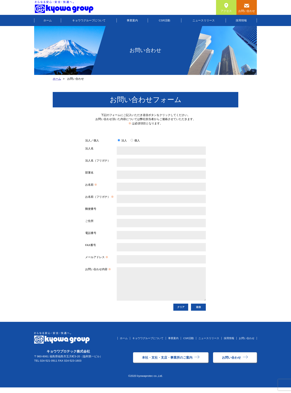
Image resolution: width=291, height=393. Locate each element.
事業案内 (132, 20)
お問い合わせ (246, 343)
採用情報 (241, 20)
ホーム (47, 20)
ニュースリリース (203, 20)
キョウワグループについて (89, 20)
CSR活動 (164, 20)
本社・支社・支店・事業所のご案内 (167, 363)
